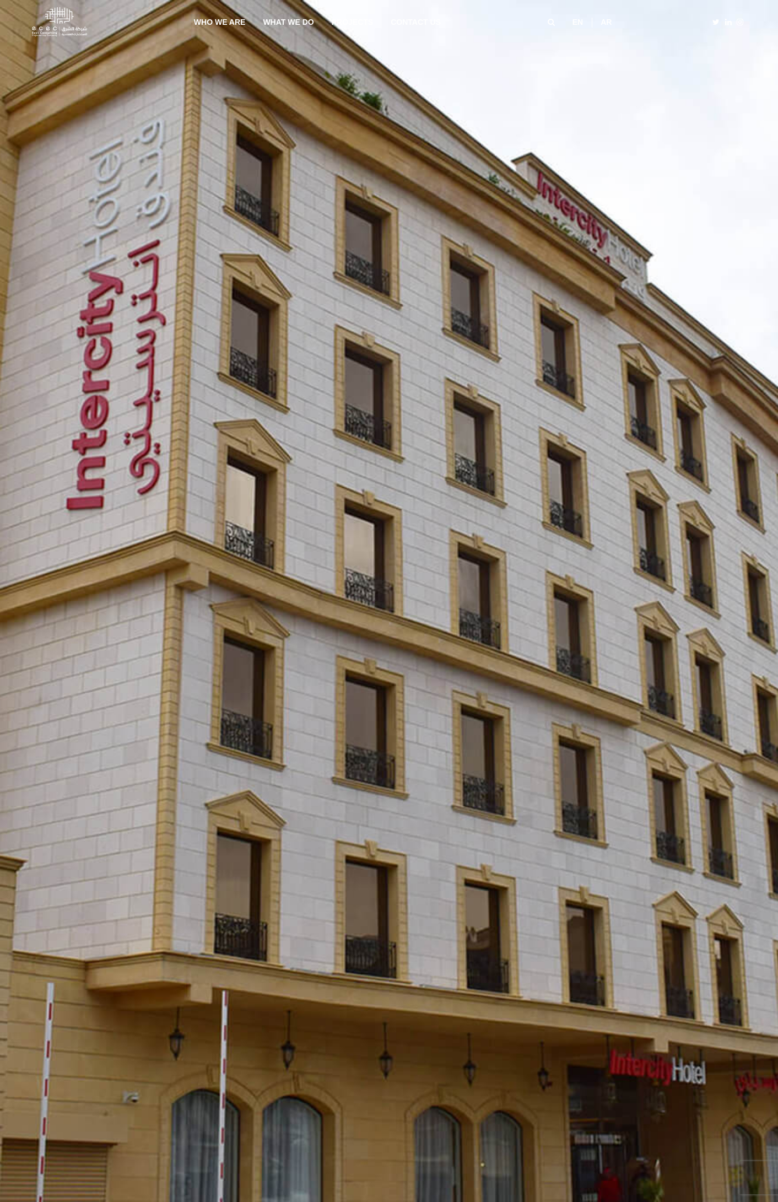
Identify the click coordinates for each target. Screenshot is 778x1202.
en (577, 22)
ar (606, 22)
